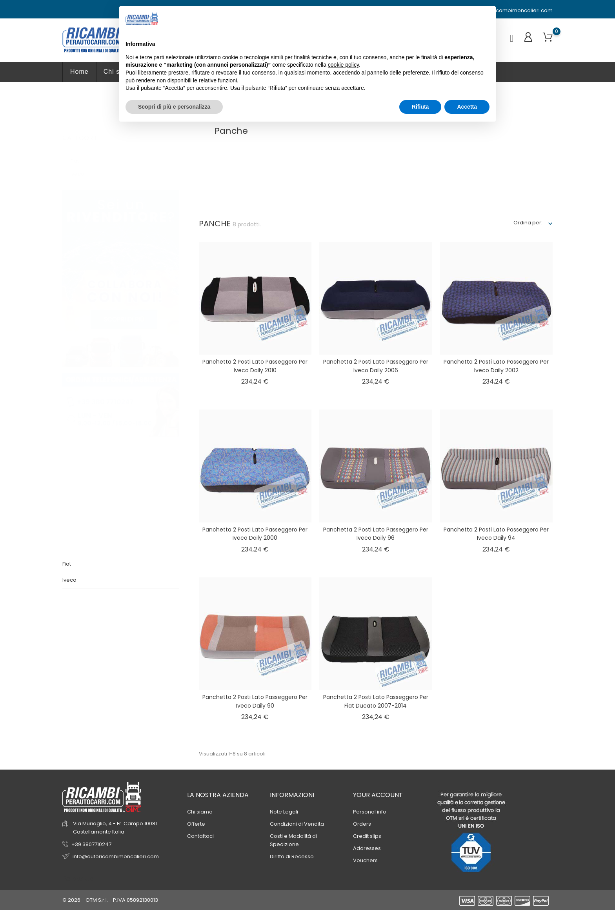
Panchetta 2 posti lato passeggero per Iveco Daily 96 (375, 534)
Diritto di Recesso (292, 856)
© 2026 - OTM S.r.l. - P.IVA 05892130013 (110, 900)
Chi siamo (200, 811)
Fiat (78, 153)
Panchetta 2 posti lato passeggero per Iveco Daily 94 (496, 534)
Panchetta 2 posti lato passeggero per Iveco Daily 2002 (496, 366)
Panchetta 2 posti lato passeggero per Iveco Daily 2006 (375, 366)
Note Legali (284, 811)
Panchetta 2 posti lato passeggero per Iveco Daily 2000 (255, 534)
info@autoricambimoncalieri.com (506, 11)
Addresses (367, 848)
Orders (362, 824)
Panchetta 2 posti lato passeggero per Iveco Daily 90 (255, 701)
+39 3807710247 (91, 844)
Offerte (196, 824)
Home (79, 71)
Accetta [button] (467, 107)
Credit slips (367, 836)
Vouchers (365, 860)
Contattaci (200, 836)
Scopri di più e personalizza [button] (174, 107)
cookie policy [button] (343, 65)
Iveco (81, 166)
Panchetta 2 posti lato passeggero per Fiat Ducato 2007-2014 (375, 701)
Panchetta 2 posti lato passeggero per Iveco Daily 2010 (255, 366)
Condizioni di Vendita (297, 824)
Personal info (369, 811)
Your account (378, 794)
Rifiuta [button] (420, 107)
